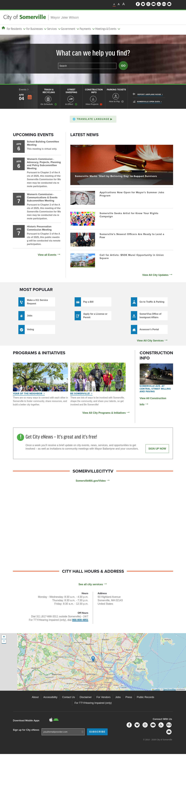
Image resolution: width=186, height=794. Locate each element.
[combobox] (87, 66)
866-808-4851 (80, 619)
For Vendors (103, 697)
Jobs (118, 697)
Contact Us (68, 697)
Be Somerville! (80, 393)
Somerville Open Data (148, 101)
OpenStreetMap (169, 689)
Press (128, 697)
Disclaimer (86, 697)
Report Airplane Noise (149, 94)
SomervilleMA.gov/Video (91, 480)
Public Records (145, 697)
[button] (93, 119)
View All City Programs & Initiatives (104, 412)
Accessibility (50, 697)
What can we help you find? (93, 53)
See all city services (91, 584)
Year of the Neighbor (27, 393)
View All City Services (150, 340)
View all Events (47, 254)
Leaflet (156, 689)
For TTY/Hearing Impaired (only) (93, 702)
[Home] (3, 27)
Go (123, 65)
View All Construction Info (153, 401)
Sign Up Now (157, 448)
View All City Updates (155, 275)
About (35, 697)
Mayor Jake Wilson (65, 17)
